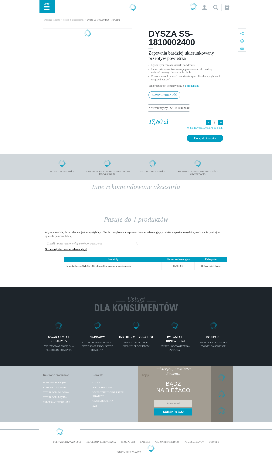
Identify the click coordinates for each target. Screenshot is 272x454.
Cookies (214, 442)
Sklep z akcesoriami (56, 402)
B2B (94, 405)
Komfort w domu (54, 387)
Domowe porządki (55, 382)
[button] (204, 7)
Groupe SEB (128, 442)
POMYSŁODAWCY (194, 442)
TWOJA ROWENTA (102, 400)
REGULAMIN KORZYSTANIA (101, 442)
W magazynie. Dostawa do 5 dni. (205, 127)
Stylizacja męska (55, 397)
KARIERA (145, 442)
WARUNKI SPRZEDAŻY (167, 442)
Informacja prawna (129, 452)
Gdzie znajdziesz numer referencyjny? (66, 249)
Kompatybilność (164, 94)
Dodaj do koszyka (205, 138)
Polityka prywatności (67, 442)
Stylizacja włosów (56, 392)
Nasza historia (102, 387)
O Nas (96, 382)
